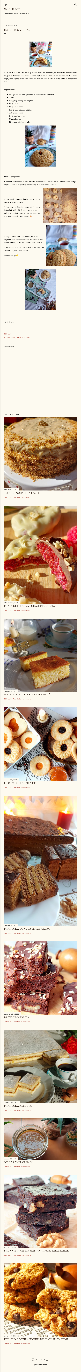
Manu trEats (12, 9)
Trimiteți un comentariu (22, 497)
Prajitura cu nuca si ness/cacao (27, 928)
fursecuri (20, 337)
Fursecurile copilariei (20, 783)
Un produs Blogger (40, 1359)
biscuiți (13, 337)
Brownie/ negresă (16, 1017)
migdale (27, 337)
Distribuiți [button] (7, 334)
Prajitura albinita (18, 1105)
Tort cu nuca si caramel (21, 493)
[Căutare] (75, 4)
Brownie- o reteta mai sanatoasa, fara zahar (36, 1250)
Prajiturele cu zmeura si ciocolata (29, 606)
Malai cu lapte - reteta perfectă (27, 694)
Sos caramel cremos (18, 1162)
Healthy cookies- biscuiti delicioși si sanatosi (36, 1339)
